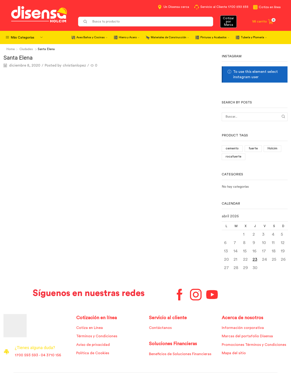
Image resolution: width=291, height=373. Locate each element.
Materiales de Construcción (170, 37)
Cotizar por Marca (228, 21)
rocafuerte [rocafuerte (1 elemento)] (234, 156)
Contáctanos (160, 328)
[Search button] (85, 21)
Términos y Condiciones (96, 336)
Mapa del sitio (234, 353)
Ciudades (27, 49)
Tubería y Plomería (254, 37)
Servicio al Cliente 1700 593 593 (224, 7)
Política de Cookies (92, 353)
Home (10, 49)
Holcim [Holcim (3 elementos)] (273, 148)
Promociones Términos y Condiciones (254, 345)
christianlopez (75, 65)
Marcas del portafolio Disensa (247, 336)
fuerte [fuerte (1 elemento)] (253, 148)
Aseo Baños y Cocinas (91, 37)
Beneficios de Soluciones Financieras (180, 354)
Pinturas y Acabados (214, 37)
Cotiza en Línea (89, 328)
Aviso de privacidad (93, 345)
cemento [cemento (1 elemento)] (232, 148)
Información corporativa (243, 328)
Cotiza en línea (270, 7)
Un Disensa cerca (176, 7)
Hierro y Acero (129, 37)
